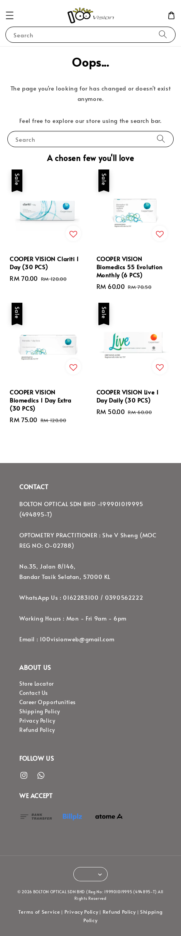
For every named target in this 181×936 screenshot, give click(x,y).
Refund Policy (37, 729)
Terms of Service (39, 911)
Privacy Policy (37, 720)
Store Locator (36, 683)
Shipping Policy (39, 711)
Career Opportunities (47, 702)
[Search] (163, 34)
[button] (9, 15)
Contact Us (33, 692)
